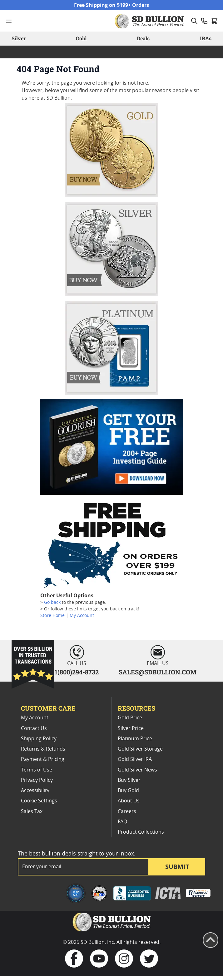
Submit (177, 866)
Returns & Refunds (43, 749)
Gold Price (130, 717)
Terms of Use (36, 769)
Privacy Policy (37, 780)
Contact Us (34, 728)
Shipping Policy (39, 738)
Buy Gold (128, 790)
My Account (82, 616)
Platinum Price (135, 738)
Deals (143, 38)
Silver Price (131, 728)
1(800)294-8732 (77, 672)
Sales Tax (31, 811)
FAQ (122, 821)
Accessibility (35, 790)
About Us (129, 800)
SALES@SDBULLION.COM (157, 672)
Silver (19, 38)
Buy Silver (129, 780)
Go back (52, 602)
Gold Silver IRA (135, 759)
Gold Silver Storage (140, 749)
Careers (127, 811)
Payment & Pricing (42, 759)
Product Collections (141, 832)
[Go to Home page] (150, 21)
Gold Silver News (137, 769)
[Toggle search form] (194, 21)
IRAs (205, 38)
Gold (81, 38)
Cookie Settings (39, 800)
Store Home (52, 616)
